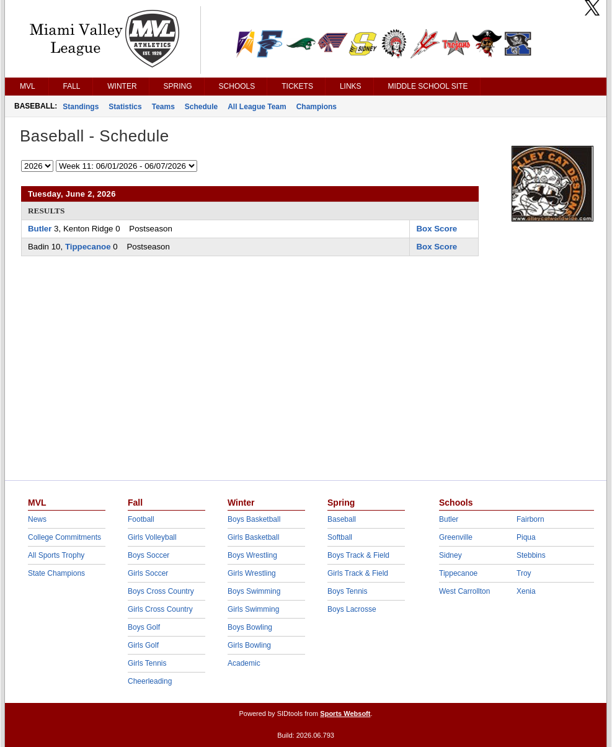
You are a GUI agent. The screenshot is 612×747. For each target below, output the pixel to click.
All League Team (257, 106)
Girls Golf (143, 645)
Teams (163, 106)
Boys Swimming (254, 591)
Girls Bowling (249, 645)
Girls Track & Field (357, 573)
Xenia (526, 591)
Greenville (455, 537)
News (37, 519)
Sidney (450, 555)
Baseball (341, 519)
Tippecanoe (88, 246)
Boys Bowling (250, 627)
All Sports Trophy (56, 555)
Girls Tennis (147, 663)
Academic (244, 663)
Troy (524, 573)
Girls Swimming (253, 609)
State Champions (56, 573)
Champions (316, 106)
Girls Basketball (253, 537)
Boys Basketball (254, 519)
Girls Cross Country (160, 609)
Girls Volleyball (152, 537)
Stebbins (531, 555)
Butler (39, 228)
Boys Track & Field (358, 555)
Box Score (436, 228)
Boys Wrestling (252, 555)
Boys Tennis (347, 591)
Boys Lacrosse (351, 609)
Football (141, 519)
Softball (339, 537)
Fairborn (530, 519)
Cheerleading (150, 681)
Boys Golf (144, 627)
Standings (81, 106)
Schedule (201, 106)
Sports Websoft (345, 713)
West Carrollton (464, 591)
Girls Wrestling (252, 573)
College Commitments (64, 537)
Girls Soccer (148, 573)
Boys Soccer (148, 555)
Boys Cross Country (161, 591)
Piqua (526, 537)
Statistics (125, 106)
